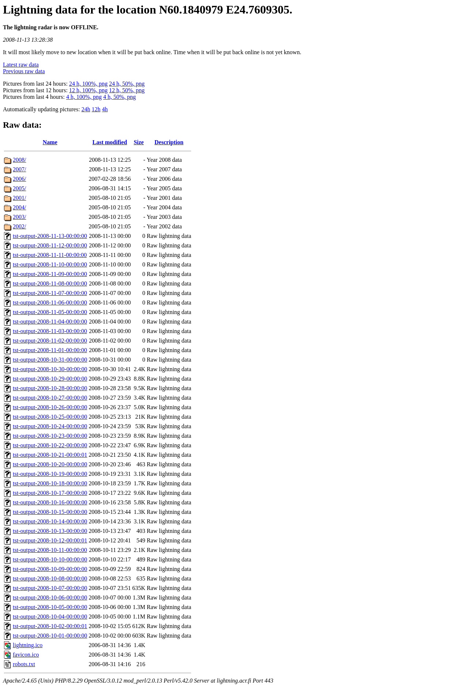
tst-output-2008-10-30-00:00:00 (50, 369)
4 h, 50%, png (119, 97)
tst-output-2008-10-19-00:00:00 (50, 474)
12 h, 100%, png (88, 90)
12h (96, 109)
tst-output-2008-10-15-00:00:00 (50, 512)
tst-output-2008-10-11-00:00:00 (50, 550)
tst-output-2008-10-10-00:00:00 (50, 559)
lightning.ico (27, 645)
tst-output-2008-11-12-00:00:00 (50, 245)
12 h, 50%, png (126, 90)
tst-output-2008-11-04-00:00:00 (50, 321)
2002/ (19, 226)
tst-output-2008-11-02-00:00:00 (50, 340)
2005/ (19, 188)
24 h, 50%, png (126, 84)
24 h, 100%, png (88, 84)
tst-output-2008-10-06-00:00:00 (50, 597)
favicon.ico (26, 654)
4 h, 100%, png (84, 97)
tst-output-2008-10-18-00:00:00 (50, 483)
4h (105, 109)
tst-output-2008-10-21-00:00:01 (50, 455)
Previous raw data (24, 71)
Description (169, 142)
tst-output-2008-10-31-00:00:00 (50, 359)
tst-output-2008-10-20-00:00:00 (50, 464)
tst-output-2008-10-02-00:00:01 (50, 626)
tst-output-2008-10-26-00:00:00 (50, 407)
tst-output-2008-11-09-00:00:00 (50, 274)
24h (86, 109)
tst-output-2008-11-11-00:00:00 (50, 255)
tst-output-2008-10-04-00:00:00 (50, 616)
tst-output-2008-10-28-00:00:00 (50, 388)
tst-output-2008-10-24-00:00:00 (50, 426)
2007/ (19, 169)
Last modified (110, 142)
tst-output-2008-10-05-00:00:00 (50, 607)
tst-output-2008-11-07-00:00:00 (50, 293)
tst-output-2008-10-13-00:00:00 (50, 531)
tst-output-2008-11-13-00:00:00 (50, 236)
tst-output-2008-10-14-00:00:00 (50, 521)
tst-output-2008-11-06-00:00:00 (50, 302)
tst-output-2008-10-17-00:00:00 (50, 493)
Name (50, 142)
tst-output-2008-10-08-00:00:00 (50, 578)
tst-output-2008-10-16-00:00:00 (50, 502)
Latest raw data (21, 64)
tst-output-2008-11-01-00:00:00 (50, 350)
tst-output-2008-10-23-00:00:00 (50, 436)
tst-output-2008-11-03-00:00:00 (50, 331)
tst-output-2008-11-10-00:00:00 (50, 264)
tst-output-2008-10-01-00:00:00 (50, 635)
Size (139, 142)
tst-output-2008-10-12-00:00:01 (50, 540)
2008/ (19, 160)
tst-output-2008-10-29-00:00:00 (50, 379)
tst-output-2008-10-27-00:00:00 (50, 398)
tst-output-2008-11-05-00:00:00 (50, 312)
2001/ (19, 198)
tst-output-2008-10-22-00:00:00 (50, 445)
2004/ (19, 207)
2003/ (19, 217)
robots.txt (24, 664)
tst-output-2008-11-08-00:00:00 (50, 283)
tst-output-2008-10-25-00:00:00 (50, 417)
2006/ (19, 179)
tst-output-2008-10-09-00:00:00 (50, 569)
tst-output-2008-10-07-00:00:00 (50, 588)
